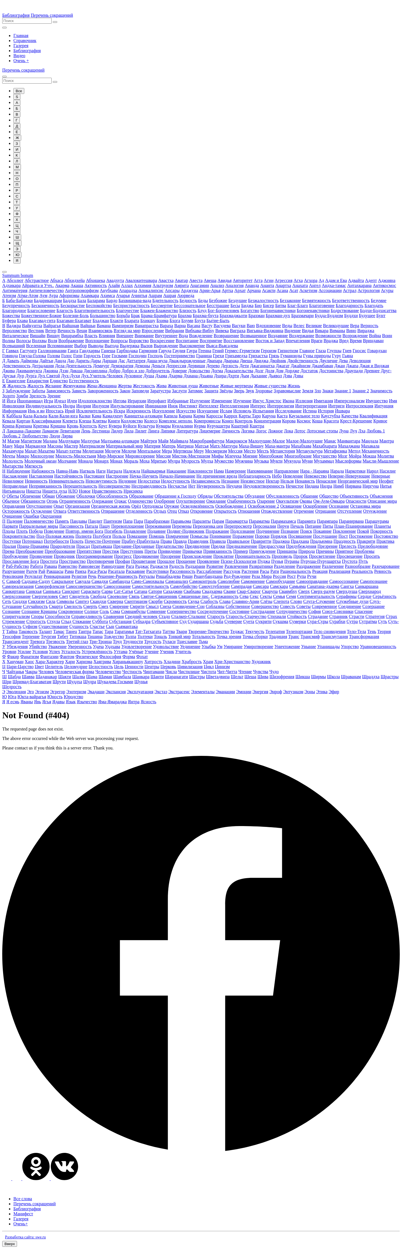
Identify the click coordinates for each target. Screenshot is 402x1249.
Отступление (349, 511)
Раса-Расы (97, 571)
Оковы (306, 501)
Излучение (200, 400)
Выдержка (129, 345)
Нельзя (287, 481)
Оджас (120, 501)
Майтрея (148, 441)
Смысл (152, 606)
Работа (36, 566)
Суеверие (233, 621)
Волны (8, 340)
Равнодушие (113, 566)
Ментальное (149, 451)
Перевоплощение (127, 526)
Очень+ (20, 1223)
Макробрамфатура (207, 441)
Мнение (250, 456)
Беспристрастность (131, 305)
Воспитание (187, 340)
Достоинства (331, 370)
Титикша (78, 636)
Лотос (300, 430)
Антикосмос (384, 285)
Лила (129, 430)
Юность (55, 696)
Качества (349, 415)
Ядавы (58, 701)
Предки (218, 546)
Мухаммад (324, 461)
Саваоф (13, 581)
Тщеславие (187, 641)
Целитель (54, 666)
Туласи (169, 641)
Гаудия (179, 350)
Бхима (162, 320)
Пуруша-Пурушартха (320, 561)
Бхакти (116, 320)
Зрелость (37, 395)
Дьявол (275, 375)
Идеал (60, 400)
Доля (269, 370)
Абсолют (15, 280)
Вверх (9, 1244)
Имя (393, 400)
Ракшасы (54, 571)
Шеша (251, 676)
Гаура (191, 350)
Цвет (39, 666)
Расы (264, 571)
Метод (354, 451)
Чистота (208, 671)
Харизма (84, 661)
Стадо (164, 616)
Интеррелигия (280, 405)
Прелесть (348, 546)
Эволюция (16, 691)
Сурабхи (337, 621)
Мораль (131, 461)
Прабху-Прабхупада (140, 541)
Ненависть (305, 481)
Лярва (67, 436)
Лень (85, 430)
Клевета (70, 420)
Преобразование (60, 551)
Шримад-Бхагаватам (32, 681)
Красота (331, 420)
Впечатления (298, 340)
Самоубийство (184, 586)
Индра (69, 405)
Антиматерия (14, 290)
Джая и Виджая (374, 365)
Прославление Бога (20, 561)
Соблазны (215, 606)
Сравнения (113, 616)
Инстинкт (188, 405)
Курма (200, 425)
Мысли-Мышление (381, 461)
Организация (77, 506)
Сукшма (280, 621)
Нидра (326, 486)
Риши (187, 576)
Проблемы (364, 551)
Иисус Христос (267, 400)
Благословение (41, 310)
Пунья (277, 561)
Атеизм (9, 295)
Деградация (43, 365)
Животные (209, 385)
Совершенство (265, 606)
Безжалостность (263, 300)
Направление (286, 471)
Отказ (183, 511)
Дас (121, 360)
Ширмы (318, 676)
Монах (116, 461)
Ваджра (13, 325)
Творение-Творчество (208, 631)
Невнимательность (67, 481)
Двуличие (328, 360)
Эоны (310, 691)
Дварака (231, 360)
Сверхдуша (346, 591)
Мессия (235, 451)
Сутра (352, 621)
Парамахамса (283, 521)
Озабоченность (241, 501)
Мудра (174, 461)
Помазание (137, 536)
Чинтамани (153, 671)
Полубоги (102, 536)
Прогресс (123, 556)
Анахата (300, 285)
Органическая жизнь (110, 506)
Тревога (37, 641)
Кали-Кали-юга (63, 415)
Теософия (11, 636)
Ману (7, 446)
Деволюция (360, 360)
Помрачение (177, 536)
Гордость (92, 355)
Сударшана (198, 621)
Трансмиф (310, 636)
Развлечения (236, 566)
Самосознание (117, 586)
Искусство (186, 410)
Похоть (76, 541)
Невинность (36, 481)
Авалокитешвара (141, 280)
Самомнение (253, 581)
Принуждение (262, 551)
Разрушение (13, 571)
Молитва (385, 456)
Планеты (382, 526)
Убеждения (17, 646)
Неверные (380, 476)
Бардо (111, 300)
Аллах (127, 285)
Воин (387, 335)
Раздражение (308, 566)
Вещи (81, 330)
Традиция (278, 636)
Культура (146, 425)
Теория (384, 631)
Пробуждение (15, 556)
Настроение (117, 476)
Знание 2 (360, 390)
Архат (240, 290)
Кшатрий (239, 425)
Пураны (291, 561)
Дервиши (196, 365)
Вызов (146, 345)
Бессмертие (162, 305)
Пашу (104, 526)
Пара (138, 521)
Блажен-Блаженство (159, 310)
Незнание (230, 481)
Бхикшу (147, 320)
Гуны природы (317, 355)
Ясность (148, 701)
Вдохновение (268, 325)
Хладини (172, 661)
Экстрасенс (179, 691)
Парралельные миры (38, 526)
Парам (218, 521)
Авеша (210, 280)
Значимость (381, 390)
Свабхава (192, 591)
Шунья (140, 681)
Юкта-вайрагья (32, 696)
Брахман (256, 315)
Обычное (11, 501)
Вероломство (14, 330)
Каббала (14, 415)
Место (250, 451)
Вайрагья (52, 325)
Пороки (262, 536)
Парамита (306, 521)
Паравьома (181, 521)
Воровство (139, 340)
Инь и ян (36, 410)
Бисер (268, 305)
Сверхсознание (16, 596)
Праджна (281, 541)
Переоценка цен (208, 526)
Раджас (142, 566)
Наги (101, 471)
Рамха (80, 571)
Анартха (283, 285)
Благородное (14, 310)
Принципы (287, 551)
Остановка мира (365, 506)
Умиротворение (258, 646)
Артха (227, 290)
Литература (187, 430)
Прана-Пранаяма (33, 546)
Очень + (21, 60)
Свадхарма (212, 591)
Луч (353, 430)
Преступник (131, 551)
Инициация (156, 405)
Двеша (246, 360)
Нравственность (107, 491)
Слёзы (266, 601)
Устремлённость (97, 651)
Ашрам (155, 295)
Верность (369, 325)
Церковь (168, 666)
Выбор (80, 345)
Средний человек (141, 616)
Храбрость (191, 661)
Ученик (167, 651)
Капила (171, 415)
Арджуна (189, 290)
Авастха (166, 280)
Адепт (371, 280)
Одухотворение (190, 501)
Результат (33, 576)
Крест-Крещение (356, 420)
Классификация (46, 420)
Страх (391, 616)
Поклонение (344, 531)
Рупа (301, 576)
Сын (110, 626)
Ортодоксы (152, 506)
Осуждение (41, 511)
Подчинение (268, 531)
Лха (361, 430)
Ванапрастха (147, 325)
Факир (13, 656)
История (326, 410)
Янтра (134, 701)
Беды (203, 300)
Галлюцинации (52, 350)
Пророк (300, 556)
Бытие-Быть (218, 320)
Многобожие (271, 456)
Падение (15, 521)
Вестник (36, 330)
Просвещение (350, 556)
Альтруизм (162, 285)
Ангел (315, 285)
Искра (119, 410)
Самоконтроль (203, 581)
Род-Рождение (237, 576)
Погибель (113, 531)
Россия (279, 576)
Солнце (91, 611)
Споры (37, 616)
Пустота (350, 561)
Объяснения (381, 496)
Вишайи (38, 335)
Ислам (226, 410)
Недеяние (127, 481)
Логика (248, 430)
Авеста (196, 280)
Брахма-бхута (206, 315)
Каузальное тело (304, 415)
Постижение (361, 536)
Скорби (155, 601)
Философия (110, 656)
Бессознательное (190, 305)
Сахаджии (172, 591)
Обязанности (33, 501)
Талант (45, 631)
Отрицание (325, 511)
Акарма (62, 285)
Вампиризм (123, 325)
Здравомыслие (287, 390)
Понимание (220, 536)
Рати (275, 571)
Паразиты (201, 521)
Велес (299, 325)
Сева (244, 596)
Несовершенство (114, 486)
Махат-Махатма (40, 451)
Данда (60, 360)
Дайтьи (46, 360)
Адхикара (11, 285)
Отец (172, 511)
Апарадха (128, 290)
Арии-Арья (210, 290)
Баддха (69, 300)
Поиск (306, 531)
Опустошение (39, 506)
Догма (217, 370)
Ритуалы (147, 576)
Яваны (26, 701)
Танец (71, 631)
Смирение (119, 606)
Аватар (181, 280)
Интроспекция (359, 405)
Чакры (31, 671)
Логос (261, 430)
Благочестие (127, 310)
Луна (344, 430)
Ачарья (123, 295)
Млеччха (233, 456)
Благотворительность (94, 310)
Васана (193, 325)
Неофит (386, 481)
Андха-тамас (334, 285)
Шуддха (74, 681)
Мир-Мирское (110, 456)
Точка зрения (229, 636)
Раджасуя (159, 566)
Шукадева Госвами (115, 681)
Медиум (112, 451)
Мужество (224, 461)
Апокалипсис (151, 290)
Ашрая (169, 295)
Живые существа (270, 385)
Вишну (53, 335)
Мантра (386, 441)
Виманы (337, 330)
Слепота (281, 601)
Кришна (58, 425)
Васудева (222, 325)
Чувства (260, 671)
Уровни (9, 651)
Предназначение (241, 546)
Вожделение (200, 335)
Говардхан (377, 350)
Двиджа (260, 360)
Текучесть (254, 631)
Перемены (182, 526)
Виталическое (15, 335)
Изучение (242, 400)
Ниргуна (371, 486)
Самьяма (297, 586)
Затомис (195, 390)
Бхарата (132, 320)
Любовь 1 (376, 430)
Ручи (312, 576)
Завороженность (102, 390)
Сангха (347, 586)
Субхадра (141, 621)
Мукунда (292, 461)
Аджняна (386, 280)
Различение (333, 566)
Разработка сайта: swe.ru (25, 1237)
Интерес (258, 405)
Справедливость (86, 616)
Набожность (43, 471)
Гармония (148, 350)
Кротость (88, 425)
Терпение (31, 636)
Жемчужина (74, 385)
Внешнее (124, 335)
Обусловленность (283, 496)
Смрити (137, 606)
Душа (148, 375)
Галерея (20, 45)
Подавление (135, 531)
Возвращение (226, 335)
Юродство (73, 696)
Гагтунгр (28, 350)
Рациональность (295, 571)
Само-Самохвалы (147, 581)
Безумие (378, 300)
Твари (181, 631)
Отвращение (113, 511)
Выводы (95, 345)
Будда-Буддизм (329, 315)
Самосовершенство (84, 586)
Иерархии (137, 400)
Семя (291, 596)
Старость (216, 616)
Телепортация (299, 631)
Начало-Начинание (177, 476)
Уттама (121, 651)
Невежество (315, 476)
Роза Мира (262, 576)
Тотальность (203, 636)
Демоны (142, 365)
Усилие (24, 651)
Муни (307, 461)
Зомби (22, 395)
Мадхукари (69, 441)
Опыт (59, 506)
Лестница (101, 430)
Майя (163, 441)
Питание (313, 526)
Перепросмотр (238, 526)
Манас (330, 441)
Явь (37, 701)
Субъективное (165, 621)
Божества (11, 315)
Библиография (16, 15)
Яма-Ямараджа (112, 701)
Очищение (12, 516)
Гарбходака (127, 350)
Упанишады (328, 646)
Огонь (52, 501)
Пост (343, 536)
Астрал (349, 290)
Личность (231, 430)
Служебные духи (352, 601)
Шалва (78, 676)
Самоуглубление (214, 586)
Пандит (95, 521)
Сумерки (297, 621)
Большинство (102, 315)
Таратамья (124, 631)
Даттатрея (135, 360)
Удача (98, 646)
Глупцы (334, 350)
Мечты (8, 456)
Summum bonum (17, 275)
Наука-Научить (144, 476)
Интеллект (208, 405)
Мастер (71, 446)
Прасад (83, 546)
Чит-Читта (227, 671)
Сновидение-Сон (189, 606)
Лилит (141, 430)
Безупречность (16, 305)
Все (19, 91)
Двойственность (302, 360)
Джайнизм (300, 365)
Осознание (339, 506)
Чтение (245, 671)
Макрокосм (236, 441)
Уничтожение (287, 646)
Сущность (78, 626)
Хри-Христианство (232, 661)
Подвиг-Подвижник (186, 531)
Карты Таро (250, 415)
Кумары (163, 425)
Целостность (100, 666)
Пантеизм (113, 521)
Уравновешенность (378, 646)
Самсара (261, 586)
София (314, 611)
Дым (244, 375)
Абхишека (95, 280)
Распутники (157, 571)
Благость (64, 310)
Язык (71, 701)
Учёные (136, 651)
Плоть (22, 531)
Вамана (104, 325)
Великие (314, 325)
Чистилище (189, 671)
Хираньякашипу (127, 661)
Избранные (178, 400)
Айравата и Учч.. (38, 285)
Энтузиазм (293, 691)
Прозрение (170, 556)
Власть (90, 335)
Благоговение (321, 305)
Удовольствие (166, 646)
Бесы (235, 305)
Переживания (158, 526)
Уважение (57, 646)
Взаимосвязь (100, 330)
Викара (322, 330)
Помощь (156, 536)
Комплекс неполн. (176, 420)
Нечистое (295, 486)
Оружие (171, 506)
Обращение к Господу (176, 496)
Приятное (344, 551)
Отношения (249, 511)
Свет (63, 596)
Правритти (261, 541)
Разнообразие (358, 566)
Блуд (202, 310)
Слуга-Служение (319, 601)
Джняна (50, 370)
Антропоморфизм (82, 290)
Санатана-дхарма (323, 586)
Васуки (238, 325)
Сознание (11, 611)
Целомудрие (75, 666)
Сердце (365, 596)
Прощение (186, 561)
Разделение (284, 566)
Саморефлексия (50, 586)
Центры (152, 666)
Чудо (274, 671)
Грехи (218, 355)
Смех (104, 606)
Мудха (207, 461)
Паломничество (39, 521)
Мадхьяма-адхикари (120, 441)
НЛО (73, 491)
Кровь (72, 425)
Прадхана (300, 541)
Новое (84, 491)
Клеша (85, 420)
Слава (225, 601)
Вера (354, 325)
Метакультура (309, 451)
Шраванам (351, 676)
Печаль (297, 526)
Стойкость (297, 616)
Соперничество (181, 611)
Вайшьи (88, 325)
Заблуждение (18, 390)
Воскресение (162, 340)
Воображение (71, 340)
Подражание (217, 531)
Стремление (13, 621)
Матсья (202, 446)
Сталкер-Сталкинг (188, 616)
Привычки (192, 551)
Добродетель (157, 370)
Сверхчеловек (45, 596)
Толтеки (145, 636)
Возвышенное (253, 335)
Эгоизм (42, 691)
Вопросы (119, 340)
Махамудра (13, 451)
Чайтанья (15, 671)
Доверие (179, 370)
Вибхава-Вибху (199, 330)
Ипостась (55, 410)
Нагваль (87, 471)
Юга (12, 696)
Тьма (203, 641)
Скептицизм (135, 601)
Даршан (109, 360)
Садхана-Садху (35, 581)
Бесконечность (45, 305)
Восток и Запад (269, 340)
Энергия (260, 691)
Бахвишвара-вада (135, 300)
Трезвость (55, 641)
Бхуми (187, 320)
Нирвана (353, 486)
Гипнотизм (287, 350)
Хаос (29, 661)
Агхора (311, 280)
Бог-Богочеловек (223, 310)
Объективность (354, 496)
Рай (42, 571)
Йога (11, 400)
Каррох (231, 415)
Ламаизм (50, 430)
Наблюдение (18, 471)
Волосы (23, 340)
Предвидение (197, 546)
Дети (244, 365)
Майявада (179, 441)
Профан (122, 561)
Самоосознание (344, 581)
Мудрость (190, 461)
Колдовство (132, 420)
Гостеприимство (179, 355)
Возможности (328, 335)
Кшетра (257, 425)
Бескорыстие (73, 305)
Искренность (138, 410)
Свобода (98, 596)
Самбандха (119, 581)
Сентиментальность (316, 596)
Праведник (198, 541)
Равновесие (89, 566)
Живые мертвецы (236, 385)
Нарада (337, 471)
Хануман (15, 661)
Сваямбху (288, 591)
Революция (12, 576)
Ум (219, 646)
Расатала (116, 571)
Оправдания (13, 506)
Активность (95, 285)
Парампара (327, 521)
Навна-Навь (67, 471)
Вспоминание (60, 345)
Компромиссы (207, 420)
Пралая (9, 546)
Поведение (54, 531)
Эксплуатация (140, 691)
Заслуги (179, 390)
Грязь (274, 355)
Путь (363, 561)
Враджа (331, 340)
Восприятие (211, 340)
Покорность (381, 531)
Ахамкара (90, 295)
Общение (309, 496)
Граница (204, 355)
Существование (53, 626)
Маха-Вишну (251, 446)
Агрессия (284, 280)
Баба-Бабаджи (19, 300)
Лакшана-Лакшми (23, 430)
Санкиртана (13, 591)
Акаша (77, 285)
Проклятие (223, 556)
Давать (12, 360)
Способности (57, 616)
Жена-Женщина (102, 385)
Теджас (237, 631)
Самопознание (373, 581)
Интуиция (383, 405)
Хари (70, 661)
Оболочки (85, 496)
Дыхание (258, 375)
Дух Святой (49, 375)
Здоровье (263, 390)
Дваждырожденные (187, 360)
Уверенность (80, 646)
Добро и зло (132, 370)
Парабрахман (157, 521)
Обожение (65, 496)
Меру (199, 451)
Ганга (73, 350)
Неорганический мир (358, 481)
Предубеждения (301, 546)
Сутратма (368, 621)
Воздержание (301, 335)
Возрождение (355, 335)
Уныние (308, 646)
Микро (23, 456)
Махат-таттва (68, 451)
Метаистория (282, 451)
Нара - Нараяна (314, 471)
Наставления (41, 476)
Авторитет (243, 280)
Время (356, 340)
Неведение (293, 476)
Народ (372, 471)
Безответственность (351, 300)
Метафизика (335, 451)
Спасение (364, 611)
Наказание (176, 471)
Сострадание (263, 611)
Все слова (22, 1198)
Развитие (214, 566)
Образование (141, 496)
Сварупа (270, 591)
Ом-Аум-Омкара (328, 501)
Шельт (237, 676)
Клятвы (99, 420)
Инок (173, 405)
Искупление (163, 410)
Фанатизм (29, 656)
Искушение (208, 410)
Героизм (268, 350)
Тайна (12, 631)
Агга (258, 280)
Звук (250, 390)
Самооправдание (312, 581)
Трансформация (364, 636)
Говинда (10, 355)
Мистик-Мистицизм (191, 456)
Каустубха (330, 415)
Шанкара (141, 676)
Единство (59, 380)
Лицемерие (210, 430)
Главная (20, 35)
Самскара (279, 586)
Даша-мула (157, 360)
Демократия (122, 365)
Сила (50, 601)
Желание (53, 385)
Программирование (94, 556)
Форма (128, 656)
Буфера (9, 320)
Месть (263, 451)
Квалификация (373, 415)
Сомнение (156, 611)
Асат (293, 290)
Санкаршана (366, 586)
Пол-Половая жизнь (55, 536)
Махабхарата (324, 446)
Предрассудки (272, 546)
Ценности (134, 666)
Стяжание (81, 621)
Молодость (12, 461)
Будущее (367, 315)
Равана (50, 566)
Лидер (117, 430)
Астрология (369, 290)
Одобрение (164, 501)
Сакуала (82, 581)
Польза (119, 536)
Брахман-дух (278, 315)
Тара (108, 631)
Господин (137, 355)
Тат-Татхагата (148, 631)
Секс (254, 596)
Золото (8, 395)
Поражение (243, 536)
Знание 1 (342, 390)
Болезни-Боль (76, 315)
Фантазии (49, 656)
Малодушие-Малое (266, 441)
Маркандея (35, 446)
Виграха (238, 330)
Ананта (267, 285)
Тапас (97, 631)
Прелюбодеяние (373, 546)
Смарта (56, 606)
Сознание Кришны (39, 611)
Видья (308, 330)
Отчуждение (375, 511)
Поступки (11, 541)
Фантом (67, 656)
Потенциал (32, 541)
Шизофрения (281, 676)
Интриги (336, 405)
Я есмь (13, 701)
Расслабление (209, 571)
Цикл (209, 666)
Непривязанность (45, 486)
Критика (41, 425)
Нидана (312, 486)
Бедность (188, 300)
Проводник (64, 556)
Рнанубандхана (208, 576)
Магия (13, 441)
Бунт (380, 315)
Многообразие (298, 456)
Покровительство (18, 536)
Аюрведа (185, 295)
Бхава (22, 320)
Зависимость (58, 390)
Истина (310, 410)
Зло (317, 390)
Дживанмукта (29, 370)
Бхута (200, 320)
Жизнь (294, 385)
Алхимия (142, 285)
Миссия (163, 456)
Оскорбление (315, 506)
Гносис (359, 350)
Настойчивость (68, 476)
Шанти (157, 676)
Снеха (165, 606)
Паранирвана (351, 521)
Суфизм (30, 626)
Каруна (269, 415)
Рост (291, 576)
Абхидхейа (74, 280)
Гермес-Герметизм (242, 350)
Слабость (209, 601)
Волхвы (39, 340)
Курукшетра (218, 425)
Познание (290, 531)
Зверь (239, 390)
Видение (292, 330)
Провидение (40, 556)
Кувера (115, 425)
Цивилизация (190, 666)
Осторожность (16, 511)
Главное (307, 350)
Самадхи (100, 581)
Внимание (144, 335)
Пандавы (78, 521)
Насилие (388, 471)
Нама (219, 471)
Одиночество (140, 501)
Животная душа (183, 385)
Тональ (160, 636)
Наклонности (200, 471)
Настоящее (94, 476)
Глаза (321, 350)
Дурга (31, 375)
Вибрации (174, 330)
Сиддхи (19, 601)
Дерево (213, 365)
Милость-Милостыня (75, 456)
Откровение (201, 511)
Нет (191, 486)
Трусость (152, 641)
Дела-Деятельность (73, 365)
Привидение (169, 551)
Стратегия (375, 616)
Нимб (338, 486)
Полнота (83, 536)
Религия (79, 576)
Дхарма (175, 375)
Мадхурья (90, 441)
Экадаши (95, 691)
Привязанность (217, 551)
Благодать (374, 305)
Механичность (375, 451)
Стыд (66, 621)
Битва (280, 305)
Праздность (345, 541)
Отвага (59, 511)
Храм (208, 661)
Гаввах (12, 350)
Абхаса (56, 280)
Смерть (90, 606)
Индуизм (100, 405)
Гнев (347, 350)
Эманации (225, 691)
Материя (152, 446)
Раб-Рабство (17, 566)
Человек (46, 671)
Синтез (82, 601)
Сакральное (62, 581)
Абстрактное (37, 280)
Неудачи (234, 486)
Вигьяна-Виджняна (265, 330)
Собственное (238, 606)
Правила (218, 541)
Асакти (269, 290)
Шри (6, 681)
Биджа (247, 305)
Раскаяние (135, 571)
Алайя (114, 285)
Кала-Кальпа (35, 415)
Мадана (50, 441)
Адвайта (356, 280)
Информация (14, 410)
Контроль (243, 420)
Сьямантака (126, 626)
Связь (134, 596)
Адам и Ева (336, 280)
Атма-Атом (28, 295)
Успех (54, 651)
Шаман (105, 676)
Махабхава (301, 446)
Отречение (304, 511)
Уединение (190, 646)
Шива (262, 676)
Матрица (185, 446)
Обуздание (255, 496)
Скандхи (98, 601)
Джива (8, 370)
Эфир (334, 691)
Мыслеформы (348, 461)
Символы (65, 601)
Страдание (318, 616)
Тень (371, 631)
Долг (259, 370)
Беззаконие (290, 300)
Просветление (322, 556)
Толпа (130, 636)
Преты (150, 551)
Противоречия (100, 561)
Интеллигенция (234, 405)
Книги (114, 420)
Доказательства (238, 370)
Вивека (222, 330)
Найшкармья (153, 471)
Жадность (16, 385)
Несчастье (177, 486)
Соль (104, 611)
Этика (321, 691)
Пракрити (366, 541)
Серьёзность (384, 596)
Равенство (67, 566)
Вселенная (36, 345)
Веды (287, 325)
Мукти (276, 461)
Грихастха (258, 355)
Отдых (160, 511)
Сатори (155, 591)
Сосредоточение (212, 611)
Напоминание (260, 471)
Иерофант (156, 400)
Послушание (325, 536)
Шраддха (370, 676)
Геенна (204, 350)
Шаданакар (46, 676)
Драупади (353, 370)
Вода (183, 335)
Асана (282, 290)
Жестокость (144, 385)
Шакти (64, 676)
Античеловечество (46, 290)
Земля (308, 390)
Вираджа (365, 330)
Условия (40, 651)
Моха (145, 461)
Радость (176, 566)
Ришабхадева (168, 576)
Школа (333, 676)
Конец (227, 420)
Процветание (143, 561)
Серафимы (346, 596)
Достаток (309, 370)
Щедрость (11, 686)
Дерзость (229, 365)
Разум (31, 571)
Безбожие (218, 300)
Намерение (235, 471)
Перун (283, 526)
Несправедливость (149, 486)
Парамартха (236, 521)
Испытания (263, 410)
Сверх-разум (323, 591)
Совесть (287, 606)
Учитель (183, 651)
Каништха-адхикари (143, 415)
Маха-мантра (277, 446)
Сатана (140, 591)
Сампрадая (241, 586)
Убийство (38, 646)
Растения (250, 571)
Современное (324, 606)
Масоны (55, 446)
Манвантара (348, 441)
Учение (152, 651)
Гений (218, 350)
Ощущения (51, 516)
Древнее (372, 370)
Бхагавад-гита (42, 320)
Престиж (110, 551)
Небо (277, 476)
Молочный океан (40, 461)
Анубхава (109, 290)
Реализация (340, 571)
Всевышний (13, 345)
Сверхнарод (369, 591)
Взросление (153, 330)
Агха (298, 280)
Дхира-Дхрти (226, 375)
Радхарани (195, 566)
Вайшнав (70, 325)
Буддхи (351, 315)
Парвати (10, 526)
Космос (304, 420)
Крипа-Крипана (17, 425)
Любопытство (35, 436)
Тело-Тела (356, 631)
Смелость (73, 606)
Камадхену (112, 415)
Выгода (112, 345)
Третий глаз (77, 641)
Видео (19, 55)
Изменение (221, 400)
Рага (130, 566)
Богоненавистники (277, 310)
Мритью (159, 461)
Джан (339, 365)
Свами (229, 591)
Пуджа (264, 561)
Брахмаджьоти (233, 315)
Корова (289, 420)
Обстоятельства (229, 496)
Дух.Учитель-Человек (102, 375)
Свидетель (79, 596)
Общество (329, 496)
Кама (96, 415)
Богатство (249, 310)
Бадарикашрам (48, 300)
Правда (180, 541)
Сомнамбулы (133, 611)
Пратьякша (101, 546)
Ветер (50, 330)
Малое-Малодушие (304, 441)
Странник (338, 616)
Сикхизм (36, 601)
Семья (279, 596)
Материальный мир (124, 446)
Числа (171, 671)
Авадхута (115, 280)
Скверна (115, 601)
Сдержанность (224, 596)
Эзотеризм (76, 691)
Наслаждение (15, 476)
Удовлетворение (136, 646)
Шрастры (389, 676)
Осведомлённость (197, 506)
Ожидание (216, 501)
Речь (92, 576)
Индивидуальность (44, 405)
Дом (280, 370)
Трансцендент (15, 641)
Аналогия (234, 285)
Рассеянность (182, 571)
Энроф (275, 691)
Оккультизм (287, 501)
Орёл (136, 506)
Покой (363, 531)
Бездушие (237, 300)
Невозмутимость (101, 481)
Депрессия (176, 365)
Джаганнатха (262, 365)
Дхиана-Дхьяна (198, 375)
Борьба (123, 315)
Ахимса (107, 295)
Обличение (30, 496)
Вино (351, 330)
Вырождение (166, 345)
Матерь (169, 446)
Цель (119, 666)
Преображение (30, 551)
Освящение (291, 506)
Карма (199, 415)
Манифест (23, 1213)
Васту (206, 325)
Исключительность (94, 410)
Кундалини (182, 425)
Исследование (288, 410)
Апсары (172, 290)
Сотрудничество (291, 611)
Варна (180, 325)
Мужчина (244, 461)
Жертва (125, 385)
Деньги (158, 365)
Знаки (327, 390)
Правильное (238, 541)
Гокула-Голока (32, 355)
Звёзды (226, 390)
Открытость (225, 511)
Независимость (205, 481)
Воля (52, 340)
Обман (48, 496)
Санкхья (34, 591)
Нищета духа (54, 491)
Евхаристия (38, 380)
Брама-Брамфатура (159, 315)
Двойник (278, 360)
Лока (288, 430)
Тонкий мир (179, 636)
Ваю (251, 325)
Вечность (66, 330)
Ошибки (31, 516)
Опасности (356, 501)
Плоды (8, 531)
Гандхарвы (89, 350)
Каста (282, 415)
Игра (48, 400)
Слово (296, 601)
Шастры (197, 676)
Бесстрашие (218, 305)
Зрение (54, 395)
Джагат (282, 365)
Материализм (92, 446)
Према (8, 551)
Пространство (72, 561)
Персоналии (264, 526)
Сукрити (263, 621)
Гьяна (347, 355)
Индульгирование (127, 405)
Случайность (35, 606)
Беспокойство (99, 305)
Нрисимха (133, 491)
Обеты (13, 496)
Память (62, 521)
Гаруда (165, 350)
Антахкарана (359, 285)
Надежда (131, 471)
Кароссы (214, 415)
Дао (71, 360)
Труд (117, 641)
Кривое (380, 420)
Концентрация (267, 420)
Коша (317, 420)
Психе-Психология (238, 561)
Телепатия (275, 631)
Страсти (356, 616)
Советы (303, 606)
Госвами (119, 355)
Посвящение (300, 536)
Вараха (166, 325)
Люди (54, 436)
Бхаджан (100, 320)
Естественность (84, 380)
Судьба (216, 621)
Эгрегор (57, 691)
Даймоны (29, 360)
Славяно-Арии (245, 601)
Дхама (161, 375)
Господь (155, 355)
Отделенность (139, 511)
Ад (321, 280)
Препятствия (89, 551)
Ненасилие (326, 481)
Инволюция (13, 405)
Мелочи (128, 451)
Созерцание (373, 606)
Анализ (217, 285)
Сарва (107, 591)
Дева (343, 360)
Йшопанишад (30, 400)
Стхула (53, 621)
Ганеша (108, 350)
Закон (124, 390)
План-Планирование (353, 526)
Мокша (369, 456)
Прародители (62, 546)
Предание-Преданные (134, 546)
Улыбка (209, 646)
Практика (385, 541)
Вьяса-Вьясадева (222, 345)
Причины (325, 551)
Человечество (108, 671)
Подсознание (242, 531)
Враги (316, 340)
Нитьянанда (13, 491)
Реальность (362, 571)
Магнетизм (31, 441)
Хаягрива (102, 661)
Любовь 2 (11, 436)
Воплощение (97, 340)
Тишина (94, 636)
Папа (128, 521)
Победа (36, 531)
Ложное (275, 430)
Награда (114, 471)
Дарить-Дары (88, 360)
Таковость (28, 631)
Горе (106, 355)
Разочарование (386, 566)
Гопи (77, 355)
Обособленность (112, 496)
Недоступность (175, 481)
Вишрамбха (72, 335)
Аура (53, 295)
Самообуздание (280, 581)
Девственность (16, 365)
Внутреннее (166, 335)
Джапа (352, 365)
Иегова (119, 400)
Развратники (261, 566)
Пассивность (71, 526)
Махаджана (349, 446)
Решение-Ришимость (118, 576)
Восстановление (238, 340)
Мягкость (34, 466)
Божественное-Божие (41, 315)
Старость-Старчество (246, 616)
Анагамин (199, 285)
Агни (269, 280)
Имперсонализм (349, 400)
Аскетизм (308, 290)
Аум (43, 295)
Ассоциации (330, 290)
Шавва (28, 676)
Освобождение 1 (231, 506)
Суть (382, 621)
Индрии (83, 405)
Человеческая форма (74, 671)
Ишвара (342, 410)
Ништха (33, 491)
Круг (102, 425)
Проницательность (253, 556)
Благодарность (349, 305)
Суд (183, 621)
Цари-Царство (20, 666)
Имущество (377, 400)
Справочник (24, 40)
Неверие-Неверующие (349, 476)
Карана (185, 415)
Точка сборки (255, 636)
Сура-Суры (317, 621)
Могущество (325, 456)
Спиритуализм (16, 616)
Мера (167, 451)
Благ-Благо (297, 305)
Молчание (67, 461)
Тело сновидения (330, 631)
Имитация (323, 400)
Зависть (79, 390)
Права (166, 541)
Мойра (355, 456)
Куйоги (130, 425)
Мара (19, 446)
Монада (85, 461)
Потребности (56, 541)
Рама (69, 571)
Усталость (70, 651)
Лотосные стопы (322, 430)
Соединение (349, 606)
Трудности (133, 641)
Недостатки (149, 481)
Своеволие (117, 596)
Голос (66, 355)
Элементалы (202, 691)
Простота (49, 561)
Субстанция (120, 621)
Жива (161, 385)
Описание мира (382, 501)
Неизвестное (253, 481)
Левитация (70, 430)
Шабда (14, 676)
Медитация (93, 451)
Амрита (181, 285)
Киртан (23, 420)
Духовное (133, 375)
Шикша (302, 676)
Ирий (70, 410)
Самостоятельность (150, 586)
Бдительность (165, 300)
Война (375, 335)
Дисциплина (95, 370)
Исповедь (242, 410)
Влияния (107, 335)
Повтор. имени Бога (84, 531)
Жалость (35, 385)
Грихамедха (236, 355)
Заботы (38, 390)
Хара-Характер (49, 661)
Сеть (6, 601)
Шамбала (122, 676)
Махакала (370, 446)
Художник (261, 661)
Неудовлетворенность (263, 486)
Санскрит (71, 591)
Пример (240, 551)
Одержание (102, 501)
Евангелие (16, 380)
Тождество (114, 636)
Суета (248, 621)
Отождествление (277, 511)
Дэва (287, 375)
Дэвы (298, 375)
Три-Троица (100, 641)
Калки (84, 415)
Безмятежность (316, 300)
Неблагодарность (254, 476)
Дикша (76, 370)
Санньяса (52, 591)
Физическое (86, 656)
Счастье (97, 626)
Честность (132, 671)
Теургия (48, 636)
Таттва (168, 631)
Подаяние (156, 531)
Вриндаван (373, 340)
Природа (306, 551)
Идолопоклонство (95, 400)
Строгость (36, 621)
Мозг (343, 456)
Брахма (185, 315)
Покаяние (322, 531)
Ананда (252, 285)
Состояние (239, 611)
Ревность (382, 571)
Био (258, 305)
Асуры (387, 290)
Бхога (174, 320)
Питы (327, 526)
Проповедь (282, 556)
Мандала (369, 441)
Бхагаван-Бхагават (74, 320)
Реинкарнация (57, 576)
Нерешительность (80, 486)
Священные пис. (194, 596)
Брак (135, 315)
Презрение (327, 546)
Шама (91, 676)
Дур (20, 375)
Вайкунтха (32, 325)
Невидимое (13, 481)
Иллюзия (304, 400)
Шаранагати (176, 676)
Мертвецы (183, 451)
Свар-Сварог (249, 591)
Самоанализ (176, 581)
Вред (344, 340)
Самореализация (18, 586)
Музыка (261, 461)
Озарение (266, 501)
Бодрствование (345, 310)
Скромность (175, 601)
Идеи (72, 400)
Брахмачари (302, 315)
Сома (115, 611)
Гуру (336, 355)
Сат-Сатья (123, 591)
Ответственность (84, 511)
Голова (53, 355)
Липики (168, 430)
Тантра (84, 631)
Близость (188, 310)
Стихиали (276, 616)
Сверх (304, 591)
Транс (294, 636)
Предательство (169, 546)
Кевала (8, 420)
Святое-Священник (159, 596)
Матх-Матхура (224, 446)
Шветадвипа (218, 676)
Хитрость (153, 661)
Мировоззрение (140, 456)
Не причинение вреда (217, 476)
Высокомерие (192, 345)
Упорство (350, 646)
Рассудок (231, 571)
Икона (288, 400)
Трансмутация (334, 636)
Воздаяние (278, 335)
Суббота (100, 621)
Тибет (62, 636)
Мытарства (12, 466)
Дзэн (63, 370)
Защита (211, 390)
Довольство (199, 370)
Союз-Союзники (337, 611)
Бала (81, 300)
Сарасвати (90, 591)
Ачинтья (139, 295)
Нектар (272, 481)
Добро (114, 370)
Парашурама (377, 521)
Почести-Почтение (102, 541)
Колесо (150, 420)
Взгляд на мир (127, 330)
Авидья (224, 280)
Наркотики (355, 471)
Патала (91, 526)
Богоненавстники (313, 310)
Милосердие (42, 456)
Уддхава (112, 646)
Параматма (259, 521)
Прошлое (166, 561)
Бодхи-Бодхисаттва (378, 310)
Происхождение (197, 556)
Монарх (101, 461)
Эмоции (243, 691)
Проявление (208, 561)
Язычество (87, 701)
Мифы (217, 456)
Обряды (205, 496)
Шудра (89, 681)
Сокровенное (70, 611)
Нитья (386, 486)
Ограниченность (74, 501)
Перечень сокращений (52, 15)
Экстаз (160, 691)
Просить (372, 556)
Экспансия (116, 691)
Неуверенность (211, 486)
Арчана (254, 290)
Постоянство (386, 536)
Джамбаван (322, 365)
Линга (153, 430)
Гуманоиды (291, 355)
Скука (193, 601)
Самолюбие (228, 581)
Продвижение (146, 556)
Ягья (46, 701)
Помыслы (199, 536)
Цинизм (222, 666)
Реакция (319, 571)
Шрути (59, 681)
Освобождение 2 (263, 506)
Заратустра (160, 390)
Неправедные (15, 486)
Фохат (142, 656)
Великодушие (336, 325)
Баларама (96, 300)
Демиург (101, 365)
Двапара (214, 360)
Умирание (233, 646)
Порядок (279, 536)
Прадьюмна (321, 541)
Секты (266, 596)
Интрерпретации (311, 405)
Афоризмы (69, 295)
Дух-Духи (70, 375)
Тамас (58, 631)
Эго (30, 691)
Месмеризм (216, 451)
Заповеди (140, 390)
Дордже (291, 370)
